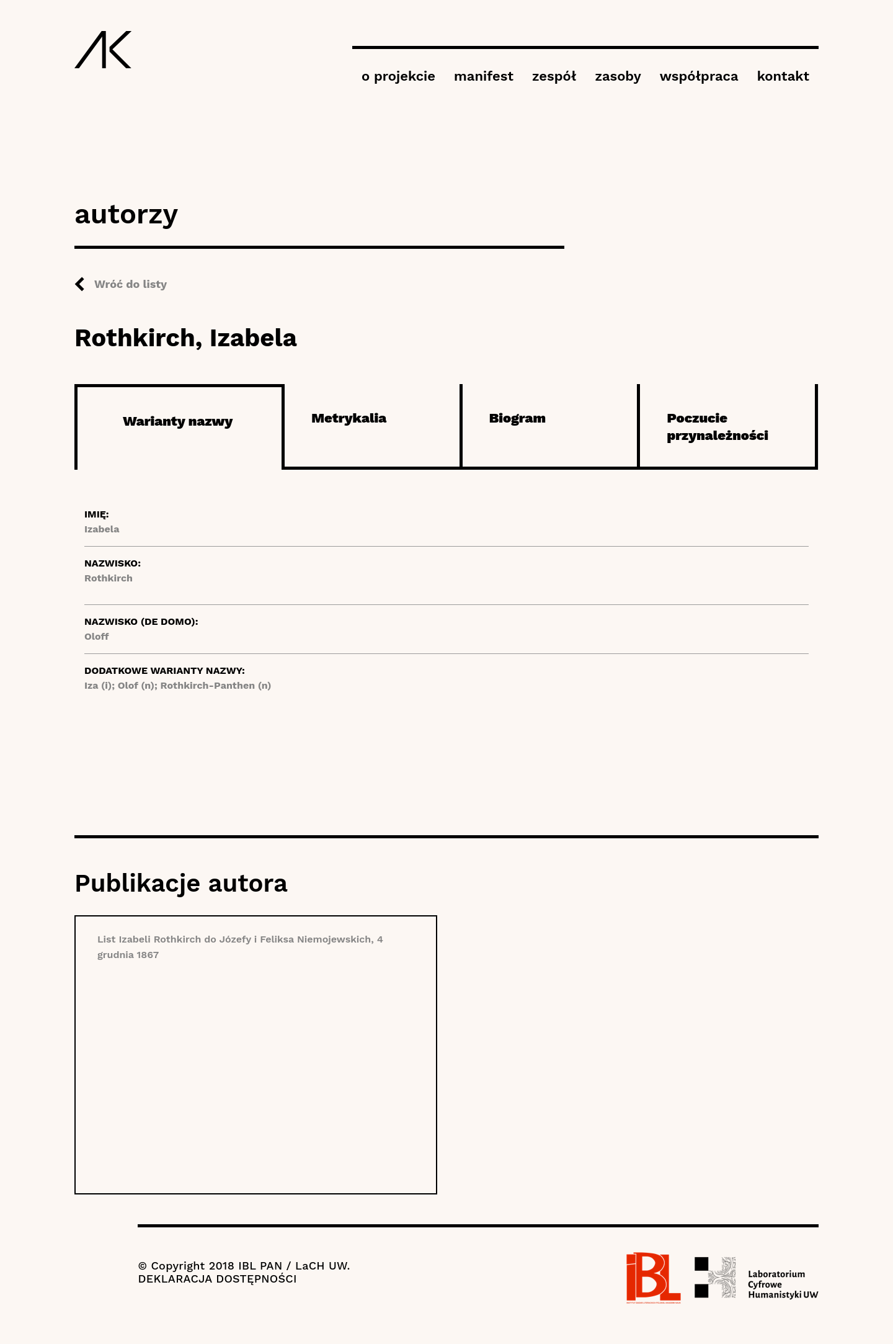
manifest (483, 76)
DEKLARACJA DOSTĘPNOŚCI (217, 1278)
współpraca (699, 76)
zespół (554, 76)
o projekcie (398, 76)
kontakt (783, 76)
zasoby (618, 76)
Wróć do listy (130, 283)
